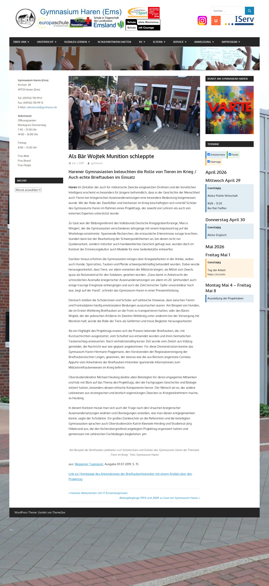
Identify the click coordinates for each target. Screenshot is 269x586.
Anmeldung (202, 41)
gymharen (97, 163)
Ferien (234, 154)
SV (140, 41)
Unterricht (45, 41)
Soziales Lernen (75, 41)
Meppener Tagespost (89, 464)
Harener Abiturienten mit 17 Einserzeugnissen (99, 493)
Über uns (19, 41)
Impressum (229, 41)
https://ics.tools (216, 274)
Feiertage (214, 161)
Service (178, 41)
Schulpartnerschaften (114, 41)
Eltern (158, 41)
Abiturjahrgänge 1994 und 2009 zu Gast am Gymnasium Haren (158, 498)
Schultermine (216, 154)
